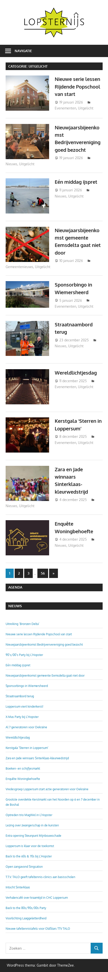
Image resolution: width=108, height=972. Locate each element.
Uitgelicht (85, 108)
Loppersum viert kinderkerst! (24, 706)
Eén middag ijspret (76, 182)
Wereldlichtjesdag (76, 372)
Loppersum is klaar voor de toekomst (30, 846)
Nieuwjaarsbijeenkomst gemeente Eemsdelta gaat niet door (45, 675)
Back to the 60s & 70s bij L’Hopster (29, 856)
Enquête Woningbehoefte (23, 779)
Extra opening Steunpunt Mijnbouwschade (33, 835)
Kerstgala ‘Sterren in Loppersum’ (27, 748)
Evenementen (65, 108)
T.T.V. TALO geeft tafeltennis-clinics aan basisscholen (40, 877)
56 (43, 573)
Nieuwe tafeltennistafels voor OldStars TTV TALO (38, 928)
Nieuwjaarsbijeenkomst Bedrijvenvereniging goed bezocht (44, 644)
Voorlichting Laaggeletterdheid (26, 918)
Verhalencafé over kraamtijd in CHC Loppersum (37, 897)
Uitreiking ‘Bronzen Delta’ (22, 624)
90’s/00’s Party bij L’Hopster (24, 655)
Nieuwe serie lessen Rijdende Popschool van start (77, 86)
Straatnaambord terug (20, 696)
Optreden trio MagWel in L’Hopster (29, 815)
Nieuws (11, 164)
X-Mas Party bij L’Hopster (22, 717)
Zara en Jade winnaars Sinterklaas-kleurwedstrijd (37, 758)
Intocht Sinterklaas (18, 887)
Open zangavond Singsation (24, 866)
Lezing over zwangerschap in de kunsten (32, 825)
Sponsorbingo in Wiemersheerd (27, 686)
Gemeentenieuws (19, 267)
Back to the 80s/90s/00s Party (26, 908)
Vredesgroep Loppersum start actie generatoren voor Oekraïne (47, 789)
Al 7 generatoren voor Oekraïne (26, 727)
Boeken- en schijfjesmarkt (23, 768)
